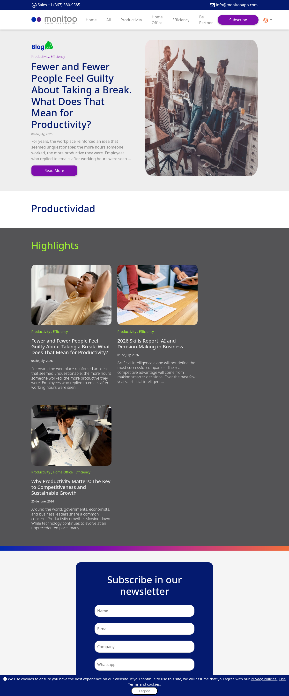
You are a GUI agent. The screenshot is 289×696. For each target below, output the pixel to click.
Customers (38, 649)
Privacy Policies (264, 678)
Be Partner (206, 19)
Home (91, 19)
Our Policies (78, 655)
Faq (33, 655)
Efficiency (181, 19)
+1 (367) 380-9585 (150, 596)
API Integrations (42, 666)
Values (74, 649)
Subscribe (238, 19)
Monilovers (77, 661)
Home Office (157, 19)
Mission (75, 643)
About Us (37, 637)
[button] (267, 20)
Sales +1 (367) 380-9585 (59, 4)
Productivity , (42, 325)
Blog (34, 643)
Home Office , (219, 325)
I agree (144, 691)
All (108, 19)
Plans (151, 637)
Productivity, (41, 56)
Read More (54, 170)
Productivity (131, 19)
